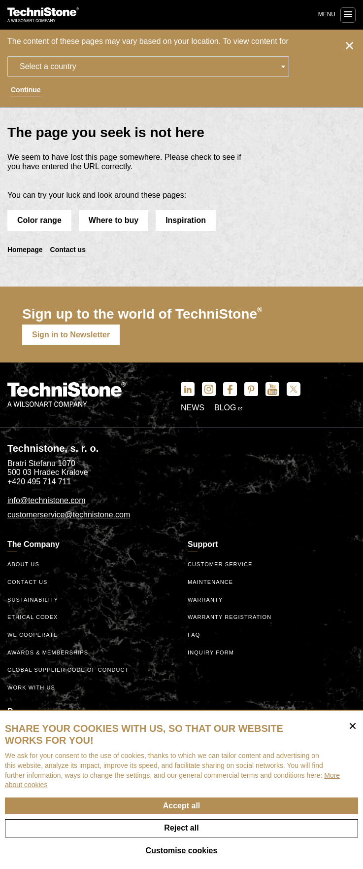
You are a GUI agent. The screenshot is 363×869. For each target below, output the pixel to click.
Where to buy (113, 220)
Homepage (25, 249)
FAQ (194, 635)
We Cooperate (32, 635)
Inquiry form (211, 652)
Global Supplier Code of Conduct (68, 670)
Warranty (205, 600)
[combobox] (148, 66)
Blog (228, 407)
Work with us (31, 687)
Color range (39, 220)
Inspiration (185, 220)
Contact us (68, 249)
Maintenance (210, 582)
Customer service (220, 564)
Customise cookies (182, 850)
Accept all (181, 805)
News (192, 407)
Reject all (181, 828)
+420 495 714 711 (39, 481)
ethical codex (32, 617)
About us (23, 564)
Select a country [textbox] (48, 66)
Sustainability (32, 600)
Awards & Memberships (47, 652)
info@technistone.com (46, 500)
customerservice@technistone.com (68, 514)
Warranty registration (229, 617)
